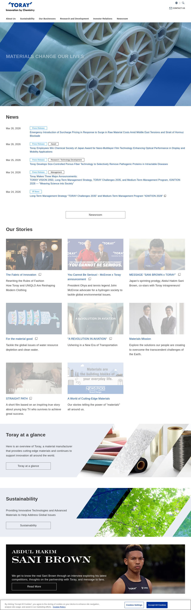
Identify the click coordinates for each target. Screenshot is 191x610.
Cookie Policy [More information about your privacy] (59, 607)
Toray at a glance (28, 407)
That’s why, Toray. (34, 582)
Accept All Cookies (157, 605)
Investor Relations (102, 18)
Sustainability (27, 18)
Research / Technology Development (66, 160)
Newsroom (122, 18)
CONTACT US (179, 8)
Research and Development (74, 18)
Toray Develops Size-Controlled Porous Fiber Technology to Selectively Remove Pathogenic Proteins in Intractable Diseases (99, 164)
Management (56, 172)
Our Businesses (47, 18)
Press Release (38, 128)
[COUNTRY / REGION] (176, 3)
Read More (34, 528)
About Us (11, 18)
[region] (95, 605)
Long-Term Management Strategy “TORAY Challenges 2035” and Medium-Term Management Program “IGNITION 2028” (96, 196)
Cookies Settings (134, 605)
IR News (35, 192)
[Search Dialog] (183, 3)
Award (53, 144)
